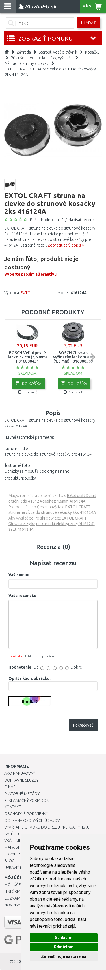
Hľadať (88, 23)
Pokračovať (83, 725)
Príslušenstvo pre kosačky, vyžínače (42, 58)
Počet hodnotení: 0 (47, 219)
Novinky (12, 905)
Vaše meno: (19, 574)
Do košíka (28, 383)
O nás (9, 787)
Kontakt (12, 807)
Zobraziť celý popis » (66, 245)
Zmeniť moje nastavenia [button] (63, 956)
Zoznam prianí (18, 898)
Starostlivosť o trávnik (58, 52)
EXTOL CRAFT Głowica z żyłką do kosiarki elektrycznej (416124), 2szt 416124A (51, 524)
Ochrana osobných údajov (32, 820)
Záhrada (24, 52)
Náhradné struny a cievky (27, 63)
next (92, 357)
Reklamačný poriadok (26, 800)
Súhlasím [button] (63, 937)
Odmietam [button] (63, 947)
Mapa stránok (18, 847)
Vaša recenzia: (22, 595)
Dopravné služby (21, 780)
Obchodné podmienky (26, 813)
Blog (9, 860)
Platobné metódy (22, 793)
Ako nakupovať (19, 773)
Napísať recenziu (83, 219)
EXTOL (27, 292)
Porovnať (27, 392)
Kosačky (92, 52)
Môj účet (13, 884)
